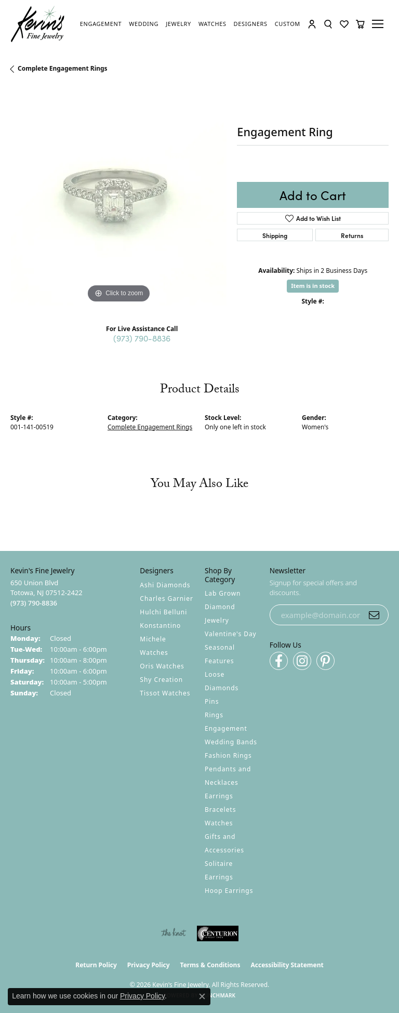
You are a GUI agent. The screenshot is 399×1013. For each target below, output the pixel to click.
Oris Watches (162, 666)
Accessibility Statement (286, 965)
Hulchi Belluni (163, 612)
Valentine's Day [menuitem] (231, 633)
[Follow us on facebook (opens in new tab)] (279, 661)
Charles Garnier (166, 598)
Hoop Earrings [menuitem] (229, 890)
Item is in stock (313, 286)
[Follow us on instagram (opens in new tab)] (302, 661)
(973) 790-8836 (141, 338)
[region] (118, 197)
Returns (352, 235)
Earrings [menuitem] (219, 796)
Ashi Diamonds (165, 585)
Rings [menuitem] (214, 715)
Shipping (274, 235)
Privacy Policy (148, 965)
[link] (101, 24)
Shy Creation (161, 679)
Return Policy (96, 965)
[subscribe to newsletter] (374, 615)
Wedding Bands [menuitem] (231, 742)
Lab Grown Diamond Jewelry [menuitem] (223, 607)
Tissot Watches (165, 693)
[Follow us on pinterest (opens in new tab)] (325, 661)
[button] (312, 24)
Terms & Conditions (210, 965)
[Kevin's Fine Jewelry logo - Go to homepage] (38, 24)
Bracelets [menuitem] (220, 809)
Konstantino (160, 625)
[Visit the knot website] (173, 933)
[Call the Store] (33, 603)
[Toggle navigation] (379, 23)
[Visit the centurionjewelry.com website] (217, 933)
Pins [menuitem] (212, 701)
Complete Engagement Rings (63, 68)
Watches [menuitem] (219, 823)
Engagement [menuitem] (226, 728)
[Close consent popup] (202, 996)
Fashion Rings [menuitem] (228, 755)
